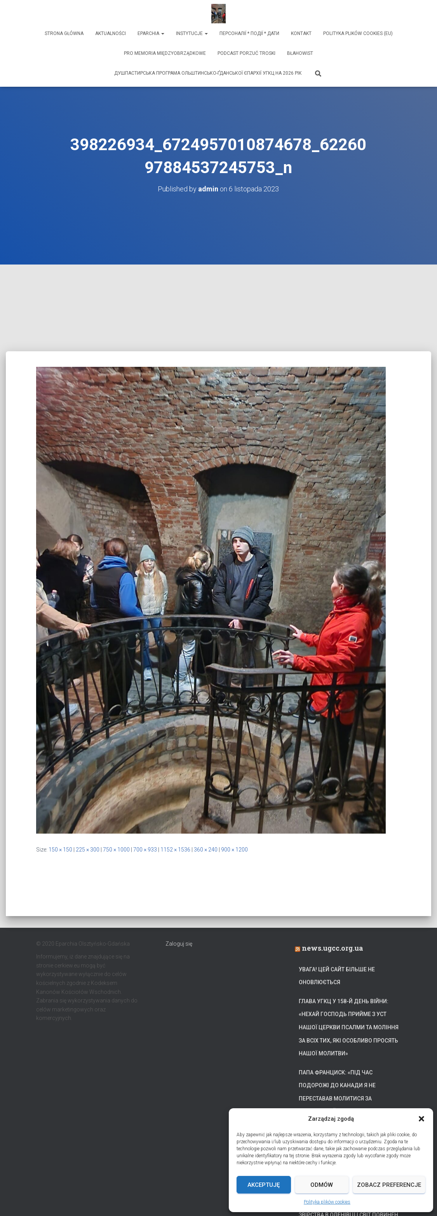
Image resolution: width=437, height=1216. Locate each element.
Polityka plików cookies (327, 1202)
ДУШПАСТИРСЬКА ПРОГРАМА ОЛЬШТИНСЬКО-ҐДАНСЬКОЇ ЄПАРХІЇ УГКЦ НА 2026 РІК (208, 73)
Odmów (321, 1184)
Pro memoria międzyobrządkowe (165, 53)
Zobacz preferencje (389, 1184)
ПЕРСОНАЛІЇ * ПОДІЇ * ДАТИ (249, 33)
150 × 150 (60, 849)
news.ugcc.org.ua (332, 948)
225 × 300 (87, 849)
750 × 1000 (116, 849)
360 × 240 (206, 849)
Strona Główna (64, 33)
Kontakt (301, 33)
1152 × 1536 (175, 849)
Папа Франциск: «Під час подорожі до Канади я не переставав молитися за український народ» (337, 1092)
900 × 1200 (234, 849)
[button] (421, 1119)
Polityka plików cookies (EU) (358, 33)
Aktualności (110, 33)
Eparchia (151, 33)
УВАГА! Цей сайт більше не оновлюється (337, 976)
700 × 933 (145, 849)
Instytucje (192, 33)
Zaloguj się (178, 944)
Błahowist (300, 53)
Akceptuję (263, 1184)
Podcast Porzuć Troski (246, 53)
